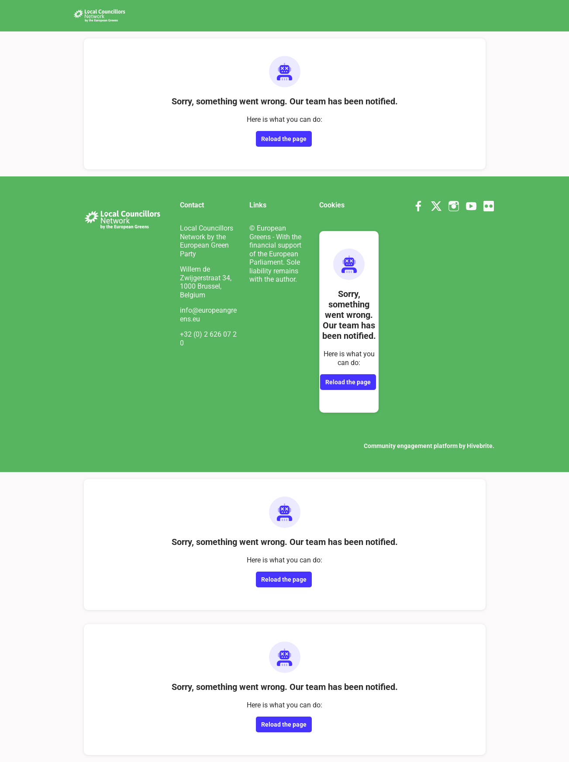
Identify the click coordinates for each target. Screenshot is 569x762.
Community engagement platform (411, 445)
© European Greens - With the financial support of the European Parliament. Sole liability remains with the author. (275, 253)
